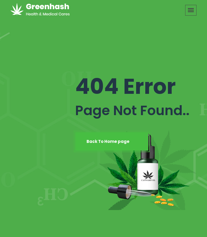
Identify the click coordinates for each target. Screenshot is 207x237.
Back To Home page (112, 141)
